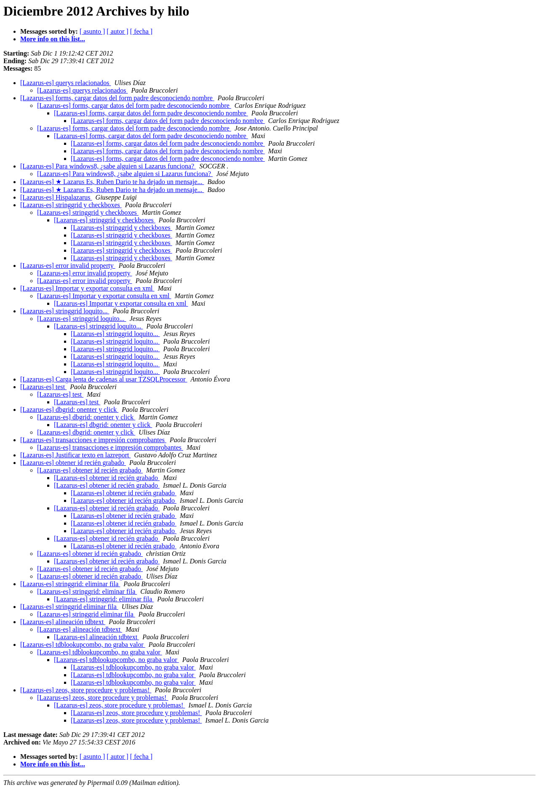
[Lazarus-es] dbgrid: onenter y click (69, 409)
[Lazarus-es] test (43, 386)
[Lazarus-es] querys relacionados (65, 82)
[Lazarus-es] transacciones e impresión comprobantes (93, 439)
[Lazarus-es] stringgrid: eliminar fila (70, 583)
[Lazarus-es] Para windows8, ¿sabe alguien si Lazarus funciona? (108, 166)
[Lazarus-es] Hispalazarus (56, 197)
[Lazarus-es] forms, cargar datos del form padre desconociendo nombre (117, 97)
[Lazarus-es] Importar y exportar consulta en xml (87, 288)
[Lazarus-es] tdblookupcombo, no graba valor (82, 644)
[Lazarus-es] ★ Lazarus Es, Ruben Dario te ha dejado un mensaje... (112, 181)
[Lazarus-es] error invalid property (67, 265)
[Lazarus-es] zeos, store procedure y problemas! (85, 690)
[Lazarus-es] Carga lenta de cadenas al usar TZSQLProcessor (103, 379)
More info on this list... (52, 39)
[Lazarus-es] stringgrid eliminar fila (69, 606)
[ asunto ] (92, 31)
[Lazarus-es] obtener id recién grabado (73, 462)
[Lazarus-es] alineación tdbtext (62, 621)
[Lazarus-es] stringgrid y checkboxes (71, 204)
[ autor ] (117, 31)
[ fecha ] (141, 31)
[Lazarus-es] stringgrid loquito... (64, 311)
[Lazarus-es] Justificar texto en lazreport (75, 455)
